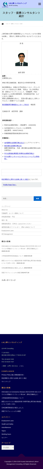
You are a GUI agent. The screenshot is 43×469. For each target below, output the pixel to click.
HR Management (7, 234)
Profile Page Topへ (9, 185)
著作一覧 (4, 220)
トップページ (6, 206)
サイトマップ (6, 381)
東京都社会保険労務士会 (13, 146)
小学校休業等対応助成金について (13, 256)
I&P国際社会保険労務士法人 (14, 143)
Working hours (6, 434)
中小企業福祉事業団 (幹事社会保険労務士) (19, 153)
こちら (21, 366)
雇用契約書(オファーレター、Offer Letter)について (18, 227)
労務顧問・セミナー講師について (13, 213)
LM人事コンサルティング (18, 3)
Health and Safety (7, 424)
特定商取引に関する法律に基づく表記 (15, 179)
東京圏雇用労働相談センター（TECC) (15, 104)
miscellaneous (6, 427)
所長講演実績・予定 (8, 217)
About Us (5, 210)
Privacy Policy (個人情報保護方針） (13, 375)
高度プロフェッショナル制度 (11, 272)
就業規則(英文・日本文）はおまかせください (16, 224)
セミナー (4, 437)
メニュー (39, 4)
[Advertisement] (21, 304)
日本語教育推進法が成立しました (13, 268)
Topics (4, 431)
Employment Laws (8, 230)
